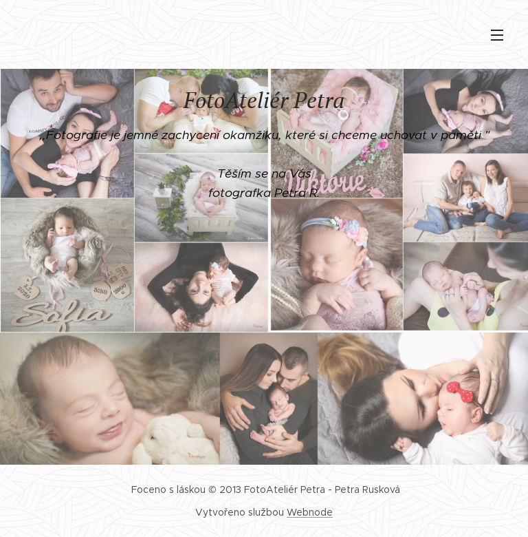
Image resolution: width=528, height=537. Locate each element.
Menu (497, 35)
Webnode (310, 512)
